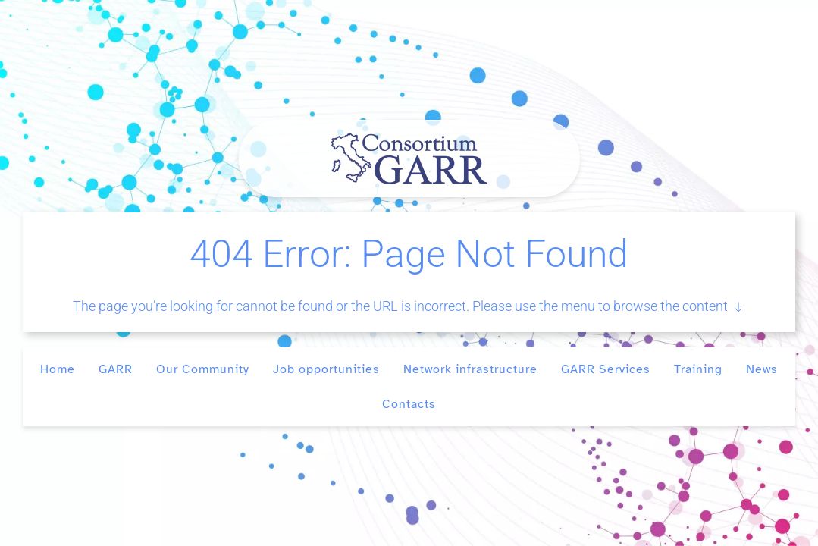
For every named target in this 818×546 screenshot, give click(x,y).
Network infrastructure (470, 369)
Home (57, 369)
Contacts (409, 404)
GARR (116, 369)
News (762, 369)
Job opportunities (326, 369)
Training (698, 369)
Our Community (202, 369)
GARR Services (605, 369)
